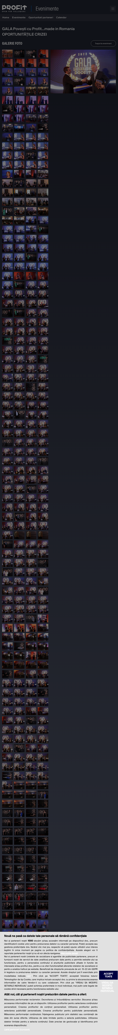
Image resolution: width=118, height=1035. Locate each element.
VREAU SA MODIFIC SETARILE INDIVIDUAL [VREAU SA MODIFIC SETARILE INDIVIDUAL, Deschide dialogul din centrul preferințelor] (107, 987)
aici (29, 976)
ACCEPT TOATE (108, 975)
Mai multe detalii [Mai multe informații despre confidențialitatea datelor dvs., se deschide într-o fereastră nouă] (69, 953)
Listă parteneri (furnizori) (17, 1030)
